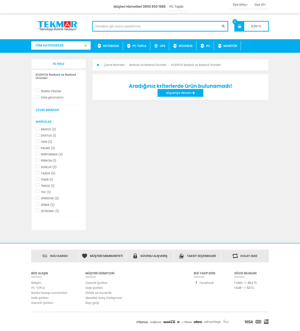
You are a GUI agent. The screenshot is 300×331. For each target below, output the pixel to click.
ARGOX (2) (48, 129)
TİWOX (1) (47, 186)
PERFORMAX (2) (52, 154)
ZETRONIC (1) (50, 211)
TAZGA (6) (48, 173)
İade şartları (40, 298)
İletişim (36, 283)
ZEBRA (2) (48, 205)
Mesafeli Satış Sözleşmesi (103, 298)
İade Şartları (94, 288)
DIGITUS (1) (48, 135)
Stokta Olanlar (51, 91)
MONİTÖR (227, 46)
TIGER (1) (47, 179)
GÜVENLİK (183, 46)
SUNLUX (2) (49, 167)
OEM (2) (46, 142)
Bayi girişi (92, 303)
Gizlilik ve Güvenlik (98, 293)
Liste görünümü (52, 97)
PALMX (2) (48, 148)
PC (205, 46)
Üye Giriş (240, 5)
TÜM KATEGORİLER (49, 45)
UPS (159, 46)
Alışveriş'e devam (180, 93)
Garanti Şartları (42, 303)
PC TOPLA (136, 46)
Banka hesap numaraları (49, 293)
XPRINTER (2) (50, 198)
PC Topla (176, 6)
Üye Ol (260, 5)
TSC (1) (46, 192)
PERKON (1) (48, 161)
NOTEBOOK (108, 46)
